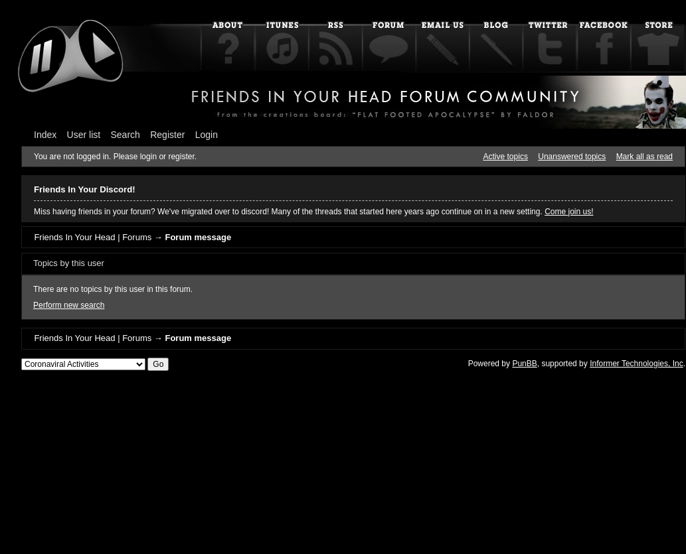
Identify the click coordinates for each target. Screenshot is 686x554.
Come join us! (569, 211)
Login (206, 134)
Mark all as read (644, 156)
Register (167, 134)
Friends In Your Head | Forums (92, 237)
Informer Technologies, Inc (636, 363)
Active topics (505, 156)
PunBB (524, 363)
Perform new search (68, 305)
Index (45, 134)
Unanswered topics (572, 156)
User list (84, 134)
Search (125, 134)
